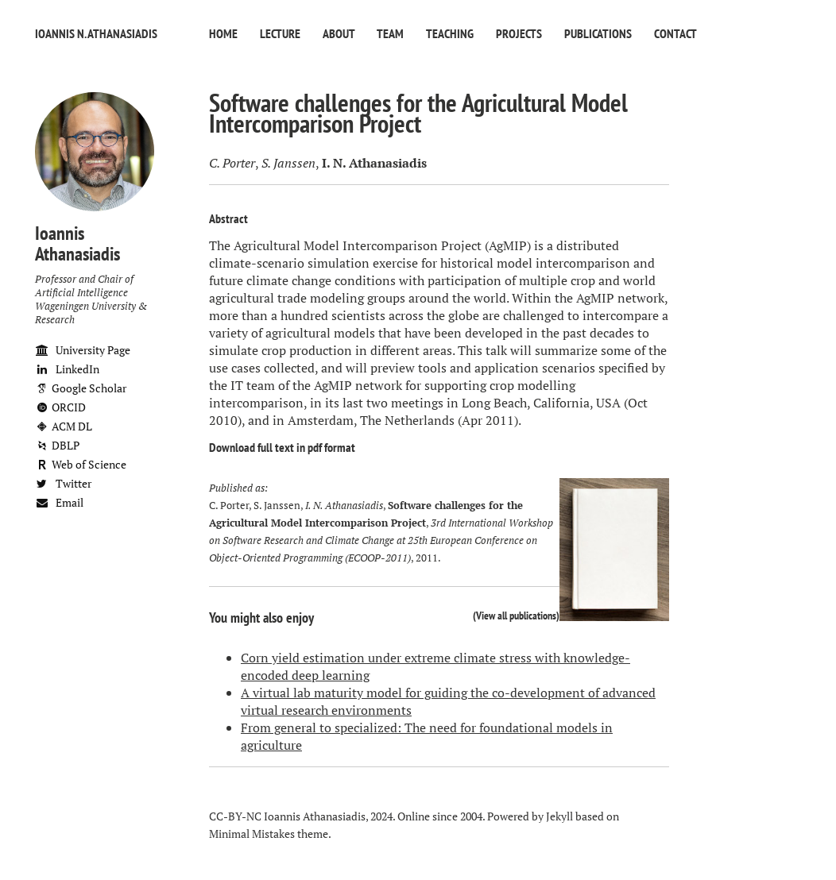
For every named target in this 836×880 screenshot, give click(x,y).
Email (59, 502)
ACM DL (63, 426)
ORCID (60, 407)
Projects (519, 33)
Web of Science (80, 464)
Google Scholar (80, 388)
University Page (82, 349)
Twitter (63, 483)
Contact (675, 33)
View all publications (516, 615)
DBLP (57, 445)
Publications (598, 33)
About (338, 33)
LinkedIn (67, 368)
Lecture (280, 33)
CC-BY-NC (235, 816)
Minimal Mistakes (252, 833)
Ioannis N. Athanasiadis (96, 33)
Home (223, 33)
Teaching (450, 33)
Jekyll (559, 816)
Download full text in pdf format (282, 447)
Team (390, 33)
